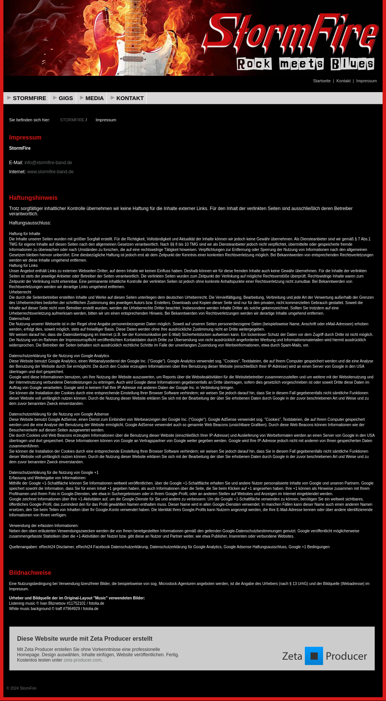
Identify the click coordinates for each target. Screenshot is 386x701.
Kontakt (343, 80)
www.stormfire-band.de (50, 171)
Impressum (366, 80)
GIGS (66, 98)
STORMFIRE (29, 98)
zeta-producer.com (82, 660)
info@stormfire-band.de (48, 162)
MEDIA (95, 98)
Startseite (322, 80)
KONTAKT (130, 98)
